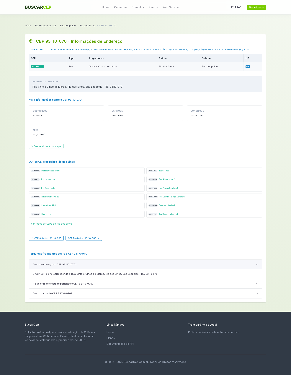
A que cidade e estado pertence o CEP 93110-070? (63, 283)
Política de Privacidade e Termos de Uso (213, 332)
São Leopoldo (68, 25)
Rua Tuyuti (41, 214)
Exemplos (138, 7)
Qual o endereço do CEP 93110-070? (55, 264)
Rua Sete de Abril (43, 205)
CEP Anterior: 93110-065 (46, 238)
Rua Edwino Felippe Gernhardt (166, 197)
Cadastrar (120, 7)
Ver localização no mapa (46, 146)
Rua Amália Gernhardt (163, 188)
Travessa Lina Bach (161, 205)
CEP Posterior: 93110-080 (84, 238)
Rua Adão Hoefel (43, 188)
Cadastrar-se (256, 7)
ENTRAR (236, 7)
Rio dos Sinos (87, 25)
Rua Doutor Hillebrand (163, 214)
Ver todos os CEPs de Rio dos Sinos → (53, 223)
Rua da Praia (158, 171)
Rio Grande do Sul (45, 25)
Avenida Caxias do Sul (45, 171)
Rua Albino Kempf (161, 179)
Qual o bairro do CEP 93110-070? (52, 293)
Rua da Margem (43, 179)
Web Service (171, 7)
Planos (153, 7)
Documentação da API (120, 343)
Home (105, 7)
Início (28, 25)
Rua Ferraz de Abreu (45, 197)
